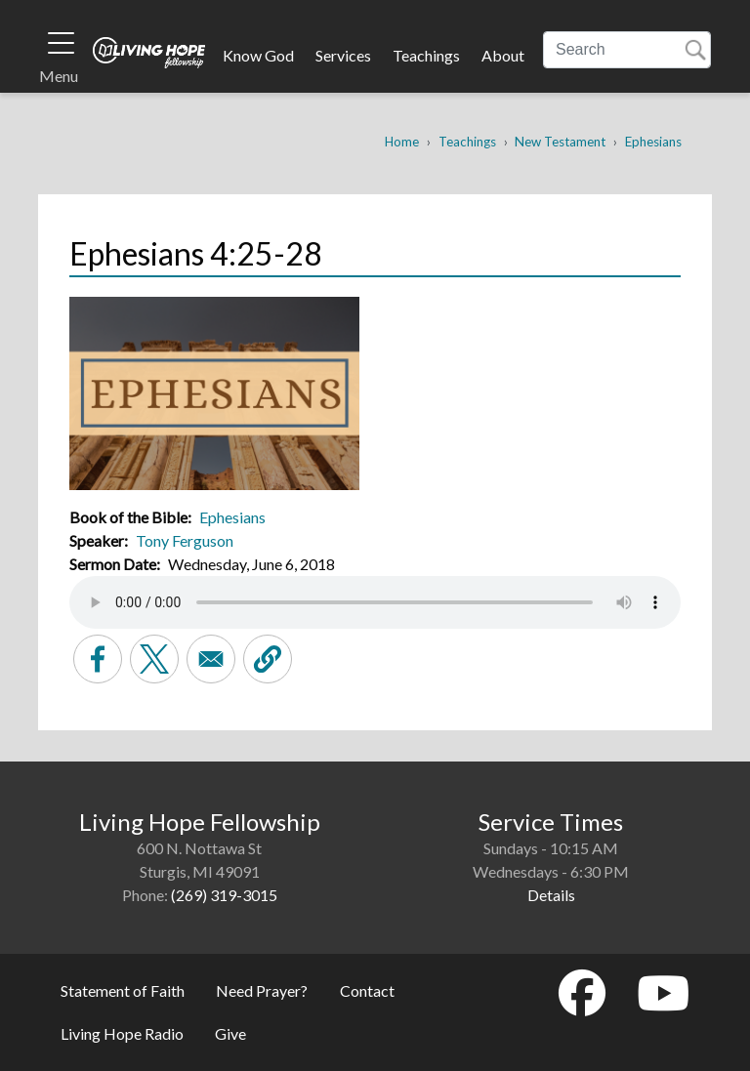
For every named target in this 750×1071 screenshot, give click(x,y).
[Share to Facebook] (97, 659)
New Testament (560, 141)
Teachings (426, 55)
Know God (258, 55)
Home (402, 141)
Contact (367, 990)
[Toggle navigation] (61, 42)
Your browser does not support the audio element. (375, 602)
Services (343, 55)
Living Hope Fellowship (149, 53)
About (502, 55)
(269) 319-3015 (224, 895)
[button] (267, 659)
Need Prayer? (262, 990)
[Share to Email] (211, 659)
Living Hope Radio (122, 1033)
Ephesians (653, 141)
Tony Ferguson (184, 540)
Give (230, 1033)
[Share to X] (154, 659)
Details (551, 895)
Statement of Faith (123, 990)
